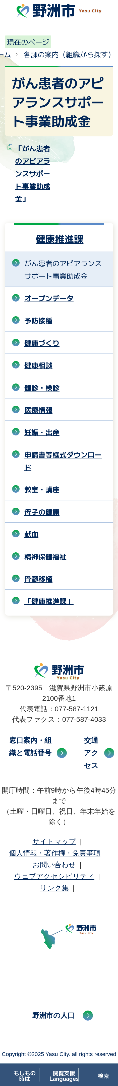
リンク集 (54, 888)
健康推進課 (59, 238)
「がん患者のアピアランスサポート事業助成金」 (32, 173)
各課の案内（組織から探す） (69, 54)
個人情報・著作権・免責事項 (54, 853)
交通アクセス (91, 752)
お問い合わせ (54, 865)
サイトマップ (54, 841)
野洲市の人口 (53, 1015)
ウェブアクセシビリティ (54, 876)
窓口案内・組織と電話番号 (30, 746)
